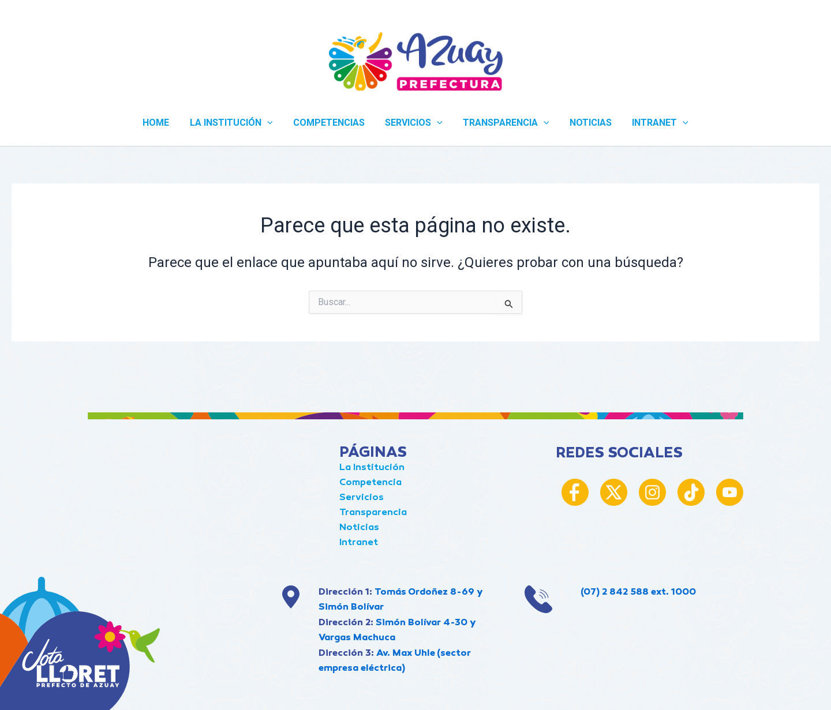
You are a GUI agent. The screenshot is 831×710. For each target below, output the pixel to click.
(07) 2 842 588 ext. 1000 (638, 592)
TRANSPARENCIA (504, 123)
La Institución (372, 468)
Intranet (358, 543)
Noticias (359, 528)
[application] (270, 123)
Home (161, 122)
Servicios (361, 498)
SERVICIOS (414, 123)
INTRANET (654, 123)
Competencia (370, 483)
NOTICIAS (587, 122)
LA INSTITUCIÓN (234, 123)
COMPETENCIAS (330, 122)
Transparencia (373, 513)
